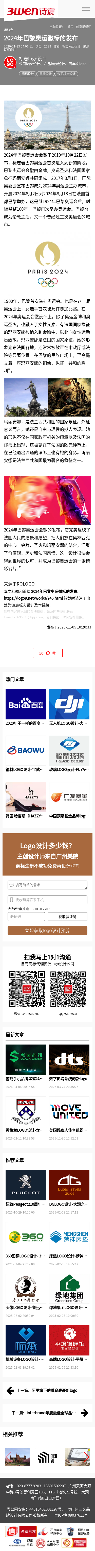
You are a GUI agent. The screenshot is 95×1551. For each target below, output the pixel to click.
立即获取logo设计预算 (47, 930)
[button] (86, 1457)
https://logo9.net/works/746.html (33, 598)
